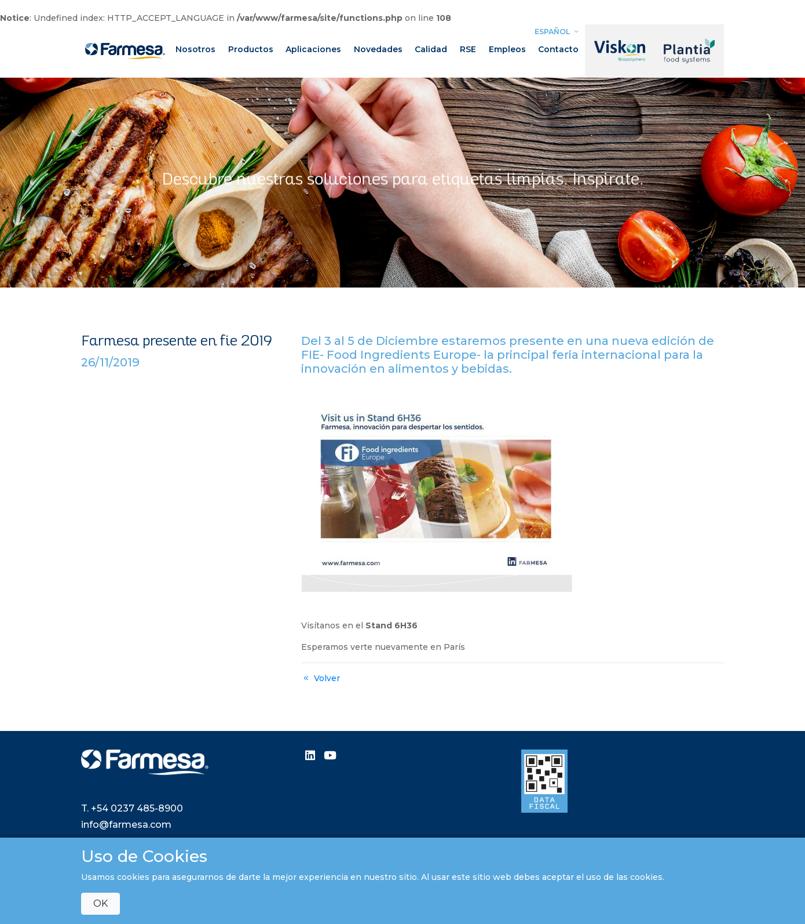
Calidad (431, 49)
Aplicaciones (313, 49)
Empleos (507, 49)
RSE (468, 49)
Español (558, 31)
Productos (250, 49)
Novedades (378, 49)
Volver (320, 678)
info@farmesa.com (126, 824)
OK (100, 903)
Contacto (558, 49)
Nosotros (195, 49)
